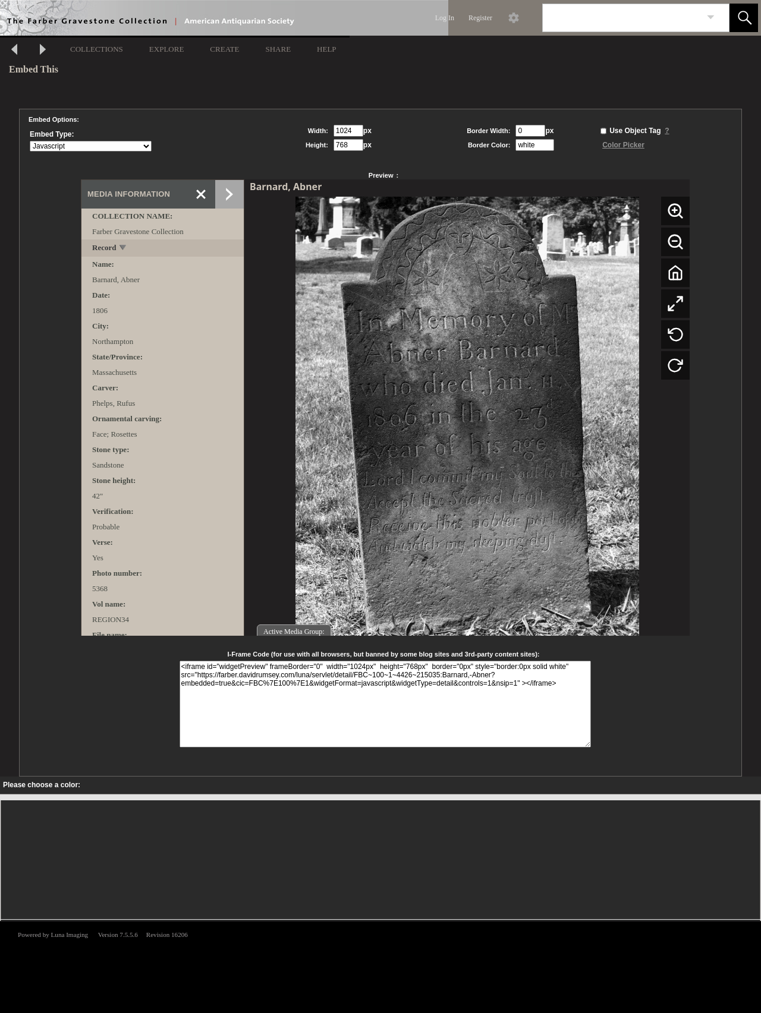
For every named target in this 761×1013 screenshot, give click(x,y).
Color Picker (623, 145)
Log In (444, 18)
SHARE (278, 49)
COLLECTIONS (96, 49)
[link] (710, 17)
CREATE (224, 49)
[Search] (622, 18)
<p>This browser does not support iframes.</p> (380, 966)
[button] (743, 18)
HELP (327, 49)
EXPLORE (166, 49)
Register (480, 18)
